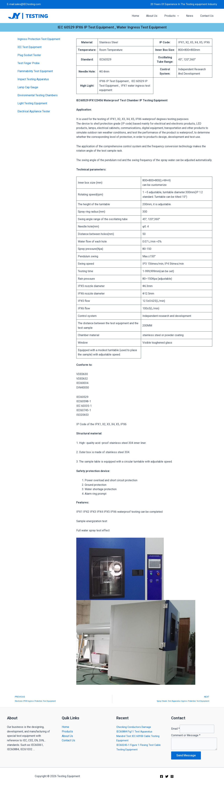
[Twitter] (166, 776)
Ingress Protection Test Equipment (39, 39)
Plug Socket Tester (29, 55)
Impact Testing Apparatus (33, 79)
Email (175, 727)
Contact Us (68, 738)
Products (67, 730)
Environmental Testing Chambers (38, 95)
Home (65, 725)
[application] (181, 16)
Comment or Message (185, 734)
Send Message (186, 755)
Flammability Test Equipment (35, 71)
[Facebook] (161, 776)
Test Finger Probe (29, 63)
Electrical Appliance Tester (34, 111)
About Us (67, 734)
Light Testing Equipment (32, 103)
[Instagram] (172, 776)
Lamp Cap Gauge (28, 87)
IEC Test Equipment (29, 47)
